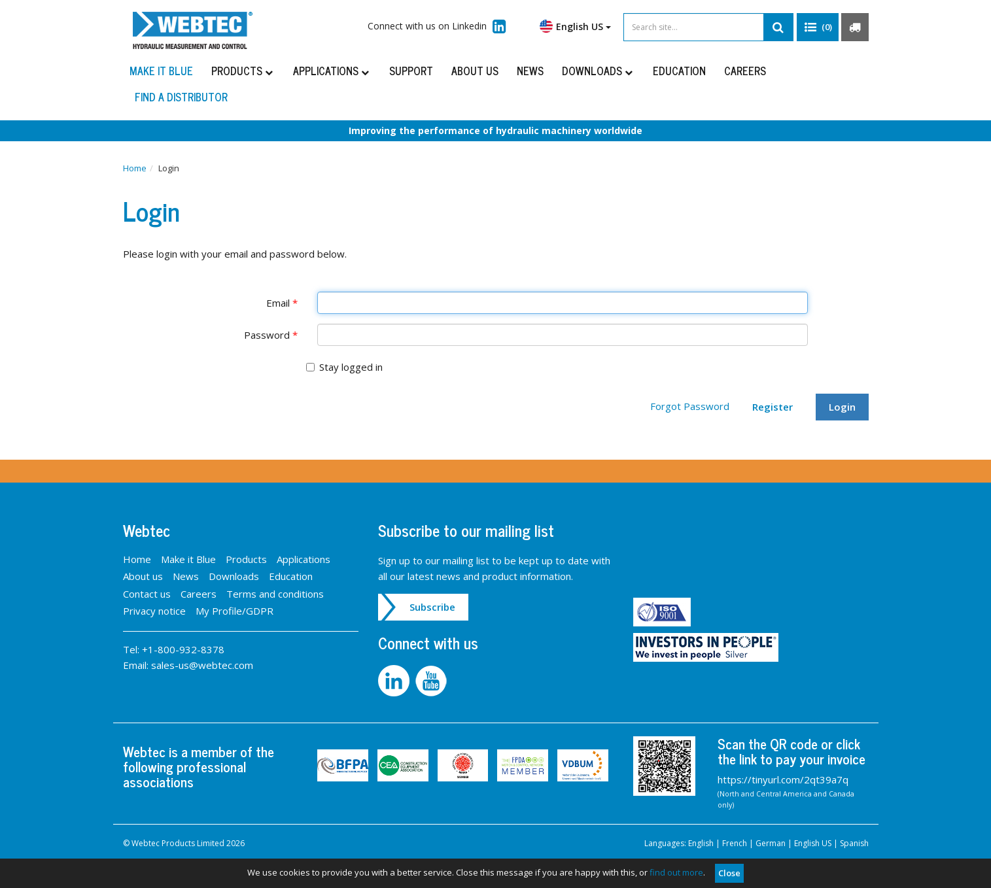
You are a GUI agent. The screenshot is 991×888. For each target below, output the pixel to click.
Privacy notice (154, 610)
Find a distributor (181, 96)
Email (282, 302)
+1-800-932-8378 (183, 649)
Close (729, 873)
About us (474, 70)
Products (243, 70)
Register (772, 406)
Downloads (598, 70)
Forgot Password (689, 406)
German (771, 843)
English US (575, 26)
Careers (745, 70)
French (734, 843)
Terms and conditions (275, 593)
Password (271, 334)
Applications (332, 70)
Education (679, 70)
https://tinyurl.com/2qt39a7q (783, 779)
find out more (676, 872)
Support (411, 70)
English (701, 843)
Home (135, 168)
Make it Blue (161, 70)
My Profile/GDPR (234, 610)
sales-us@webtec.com (202, 665)
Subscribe (432, 606)
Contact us (147, 593)
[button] (818, 27)
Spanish (854, 843)
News (530, 70)
